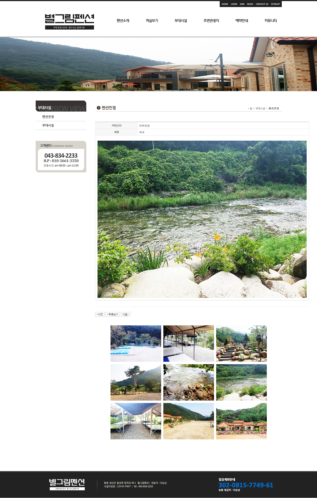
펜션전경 (48, 116)
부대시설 (48, 125)
